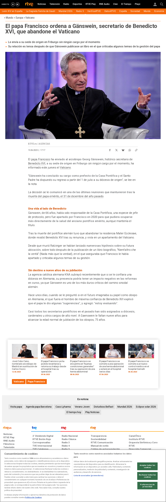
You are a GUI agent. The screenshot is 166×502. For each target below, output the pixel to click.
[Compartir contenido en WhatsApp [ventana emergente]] (129, 149)
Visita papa (16, 406)
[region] (83, 475)
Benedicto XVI (36, 163)
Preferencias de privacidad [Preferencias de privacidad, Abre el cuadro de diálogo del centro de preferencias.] (147, 485)
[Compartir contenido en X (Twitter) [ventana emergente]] (116, 149)
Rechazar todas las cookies (147, 476)
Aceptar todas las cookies (147, 466)
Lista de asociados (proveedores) (88, 475)
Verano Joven (82, 406)
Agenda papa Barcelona (38, 406)
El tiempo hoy (74, 412)
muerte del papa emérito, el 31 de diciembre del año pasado (65, 196)
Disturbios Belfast (103, 406)
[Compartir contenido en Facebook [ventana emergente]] (110, 149)
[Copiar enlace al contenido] (136, 149)
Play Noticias (92, 412)
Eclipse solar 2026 (146, 406)
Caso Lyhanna (63, 406)
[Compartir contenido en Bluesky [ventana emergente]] (123, 149)
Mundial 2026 (124, 406)
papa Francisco (40, 159)
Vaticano (65, 167)
